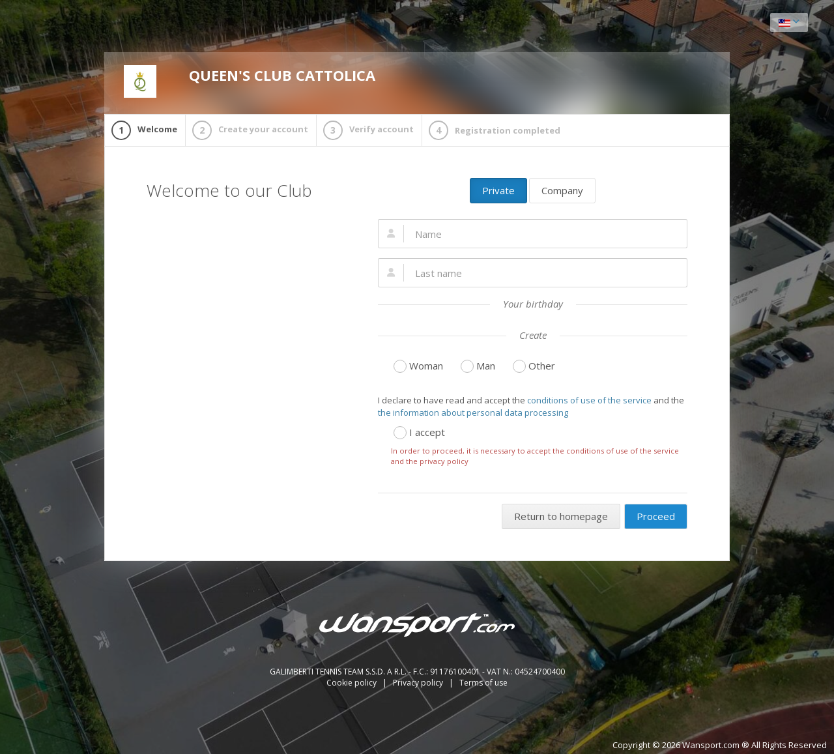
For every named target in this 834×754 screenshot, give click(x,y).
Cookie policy (352, 682)
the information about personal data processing (473, 412)
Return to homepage (561, 516)
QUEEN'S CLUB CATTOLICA (249, 81)
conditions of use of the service (589, 400)
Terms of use (483, 682)
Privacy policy (419, 682)
